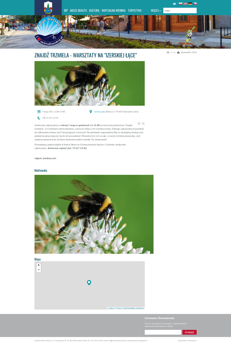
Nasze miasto (78, 10)
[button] (89, 283)
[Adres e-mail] (163, 332)
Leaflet (110, 308)
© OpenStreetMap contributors (133, 308)
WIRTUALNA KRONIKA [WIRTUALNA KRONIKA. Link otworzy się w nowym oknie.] (114, 10)
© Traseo (117, 308)
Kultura (94, 10)
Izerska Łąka (99, 111)
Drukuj (173, 52)
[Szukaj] (180, 10)
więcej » (156, 10)
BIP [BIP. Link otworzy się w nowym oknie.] (66, 10)
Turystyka (134, 10)
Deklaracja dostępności (137, 340)
